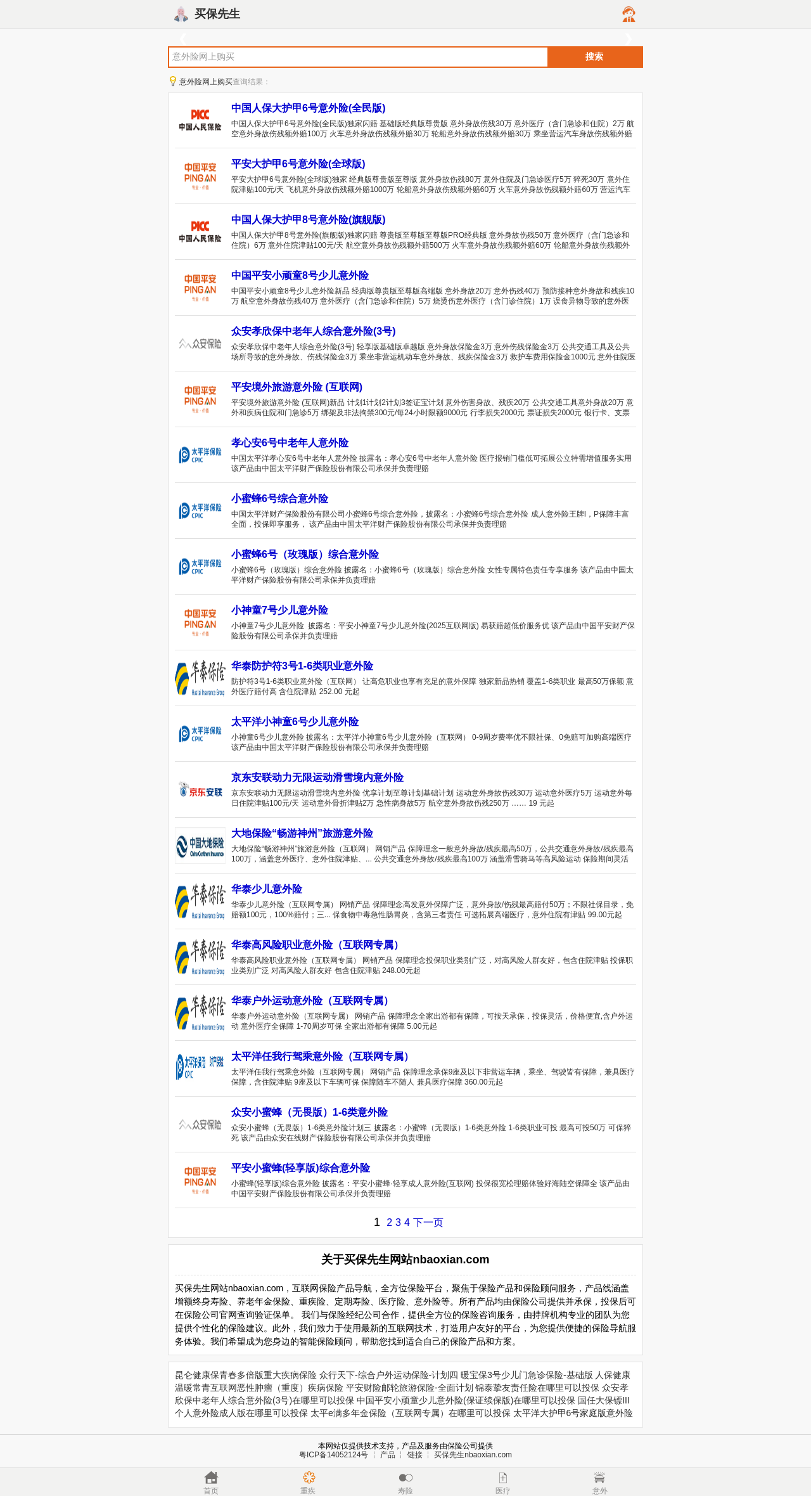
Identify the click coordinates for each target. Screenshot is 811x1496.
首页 (211, 1490)
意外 (600, 1490)
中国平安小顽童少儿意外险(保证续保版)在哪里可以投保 (466, 1400)
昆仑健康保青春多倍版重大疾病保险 (246, 1375)
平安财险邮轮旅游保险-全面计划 (409, 1388)
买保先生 (217, 14)
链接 (415, 1454)
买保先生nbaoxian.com (473, 1454)
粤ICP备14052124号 (333, 1454)
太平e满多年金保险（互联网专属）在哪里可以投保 (410, 1413)
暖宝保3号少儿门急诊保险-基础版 (526, 1375)
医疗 (503, 1490)
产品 (387, 1454)
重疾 (308, 1490)
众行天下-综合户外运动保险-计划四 (388, 1375)
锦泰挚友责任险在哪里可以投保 (537, 1388)
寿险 (405, 1490)
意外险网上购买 (206, 81)
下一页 (428, 1222)
